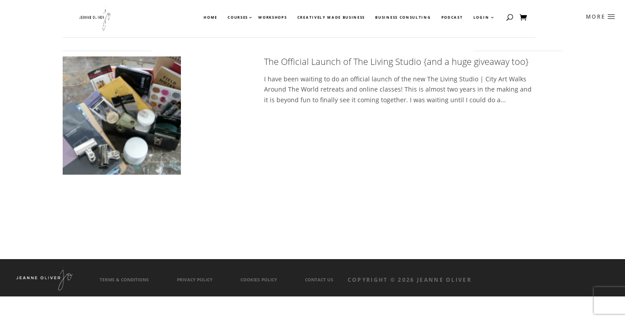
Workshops (272, 17)
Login (481, 17)
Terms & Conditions (124, 280)
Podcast (452, 17)
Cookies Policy (258, 280)
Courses (237, 17)
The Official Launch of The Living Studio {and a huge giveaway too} (396, 62)
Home (210, 17)
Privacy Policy (194, 280)
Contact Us (319, 280)
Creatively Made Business (331, 17)
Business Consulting (403, 17)
